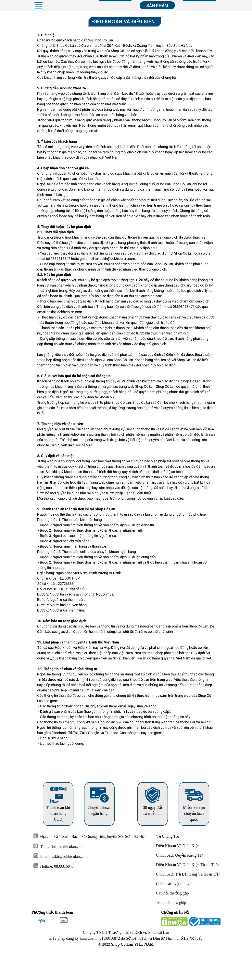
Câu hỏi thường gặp (172, 893)
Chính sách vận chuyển (174, 883)
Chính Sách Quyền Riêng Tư (179, 855)
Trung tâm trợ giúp (171, 902)
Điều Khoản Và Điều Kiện (177, 846)
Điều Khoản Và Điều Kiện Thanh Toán (187, 865)
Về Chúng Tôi (167, 836)
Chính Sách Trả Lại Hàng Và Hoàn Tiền (188, 874)
